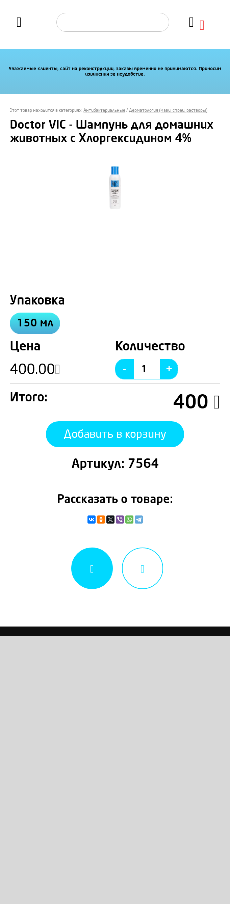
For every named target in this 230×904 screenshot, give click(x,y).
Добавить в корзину (115, 434)
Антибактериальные (104, 110)
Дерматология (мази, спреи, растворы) (168, 110)
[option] (115, 188)
